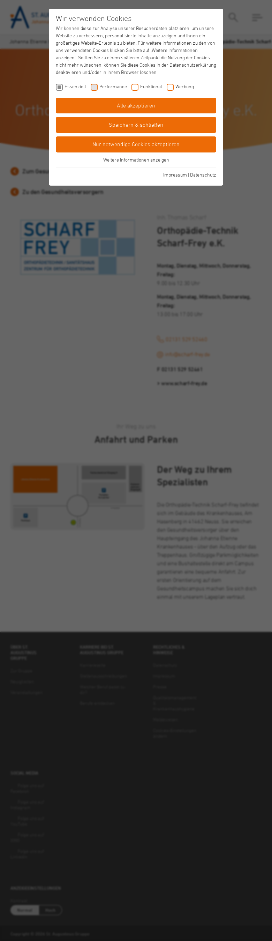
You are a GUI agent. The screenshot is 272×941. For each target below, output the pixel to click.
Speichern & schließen (136, 124)
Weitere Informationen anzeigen (136, 160)
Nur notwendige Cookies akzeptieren (136, 144)
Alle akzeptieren (136, 105)
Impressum (175, 175)
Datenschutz (203, 175)
